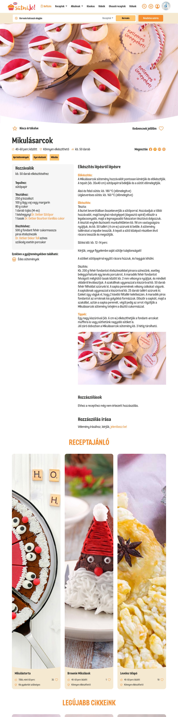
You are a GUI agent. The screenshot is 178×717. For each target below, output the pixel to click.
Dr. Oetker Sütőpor (42, 214)
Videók (101, 6)
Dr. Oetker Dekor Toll (27, 238)
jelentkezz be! (119, 427)
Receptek (106, 18)
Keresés (125, 18)
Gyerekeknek (40, 157)
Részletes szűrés (151, 18)
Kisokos (91, 6)
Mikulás (54, 157)
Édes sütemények (25, 259)
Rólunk (132, 6)
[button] (61, 6)
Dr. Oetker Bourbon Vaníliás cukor (45, 218)
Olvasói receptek (117, 6)
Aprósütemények (21, 157)
